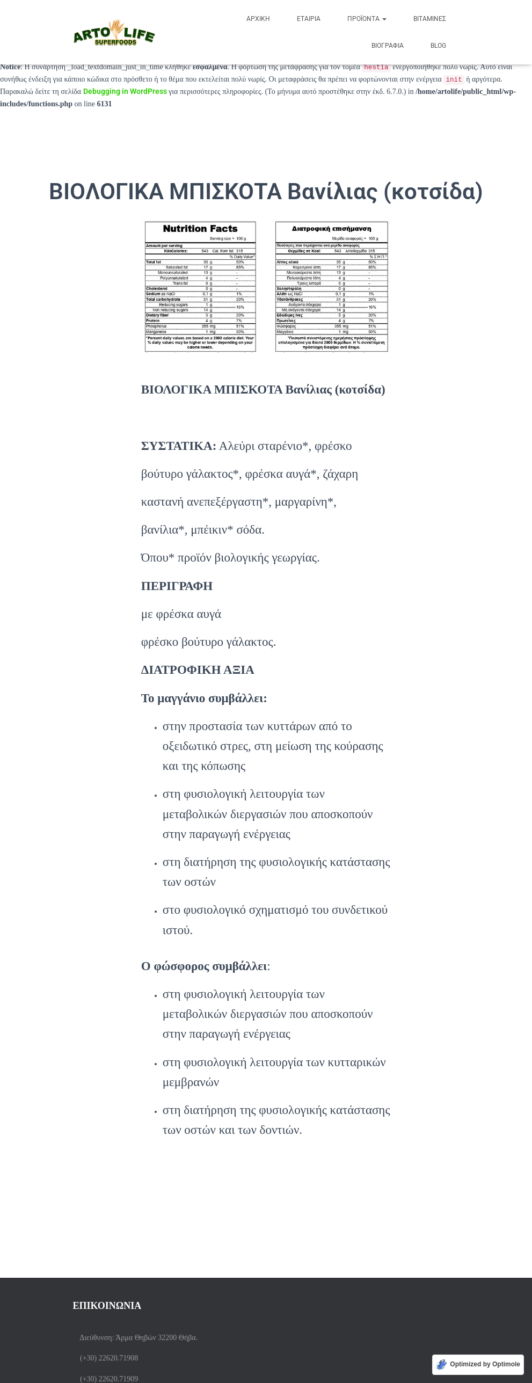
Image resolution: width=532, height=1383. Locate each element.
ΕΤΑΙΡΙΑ (308, 19)
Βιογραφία (387, 45)
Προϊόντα (367, 19)
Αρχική (258, 19)
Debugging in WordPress (125, 91)
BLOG (438, 45)
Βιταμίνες (429, 19)
